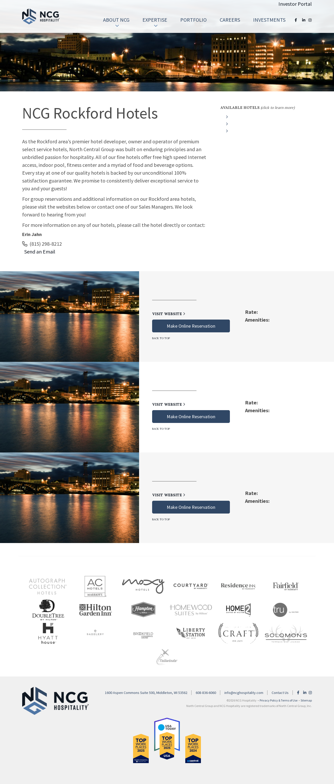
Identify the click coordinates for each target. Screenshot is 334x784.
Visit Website (168, 313)
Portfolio (193, 19)
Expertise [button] (154, 22)
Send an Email (38, 251)
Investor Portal (295, 4)
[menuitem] (116, 19)
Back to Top (161, 338)
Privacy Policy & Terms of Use (278, 700)
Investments (269, 19)
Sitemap (306, 700)
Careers (230, 19)
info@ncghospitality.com (243, 692)
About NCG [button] (116, 22)
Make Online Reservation (191, 326)
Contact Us (280, 692)
